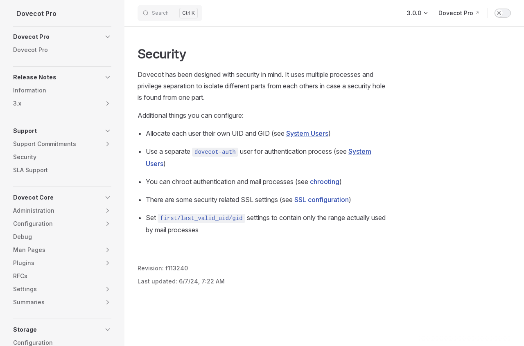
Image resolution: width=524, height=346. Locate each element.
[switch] (503, 13)
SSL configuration (321, 199)
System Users (307, 133)
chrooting (324, 181)
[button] (62, 36)
